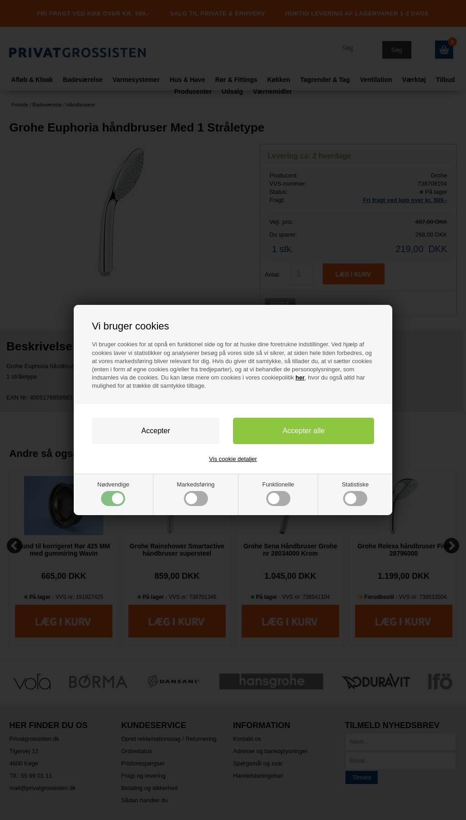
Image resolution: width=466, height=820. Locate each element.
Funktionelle (278, 493)
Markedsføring (196, 493)
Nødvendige (113, 493)
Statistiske (355, 493)
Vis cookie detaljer (233, 459)
